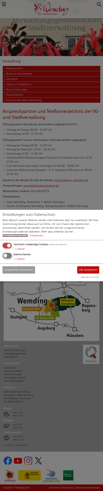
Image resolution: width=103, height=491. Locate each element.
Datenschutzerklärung (15, 235)
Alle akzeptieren (88, 269)
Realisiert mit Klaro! (90, 277)
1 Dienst (19, 249)
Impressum (36, 235)
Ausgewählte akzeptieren (18, 269)
